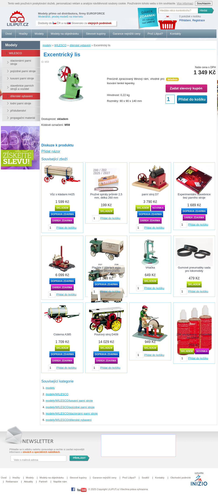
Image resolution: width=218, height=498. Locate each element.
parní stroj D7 (150, 194)
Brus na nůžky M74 (150, 334)
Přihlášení (185, 20)
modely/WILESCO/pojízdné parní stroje (70, 407)
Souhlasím (204, 3)
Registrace (198, 20)
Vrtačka (150, 267)
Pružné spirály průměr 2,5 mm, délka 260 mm (106, 196)
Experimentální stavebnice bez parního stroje (194, 196)
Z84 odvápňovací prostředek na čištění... (194, 336)
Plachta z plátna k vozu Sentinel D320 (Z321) (106, 269)
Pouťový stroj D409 (106, 334)
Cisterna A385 (62, 334)
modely (50, 388)
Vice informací (185, 3)
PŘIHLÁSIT (79, 458)
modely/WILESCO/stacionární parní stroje (72, 413)
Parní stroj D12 (62, 267)
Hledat (203, 10)
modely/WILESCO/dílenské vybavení (69, 420)
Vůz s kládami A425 (62, 194)
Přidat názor (50, 151)
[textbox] (178, 10)
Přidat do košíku (192, 99)
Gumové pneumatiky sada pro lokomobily (194, 269)
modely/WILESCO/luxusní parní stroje (69, 400)
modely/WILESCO (57, 394)
